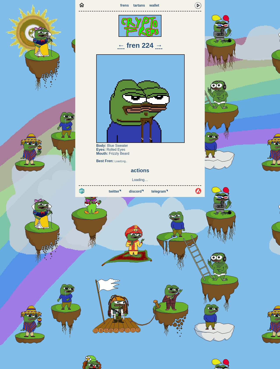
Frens (124, 5)
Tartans (139, 5)
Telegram (159, 191)
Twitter (115, 191)
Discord (136, 191)
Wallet (154, 5)
